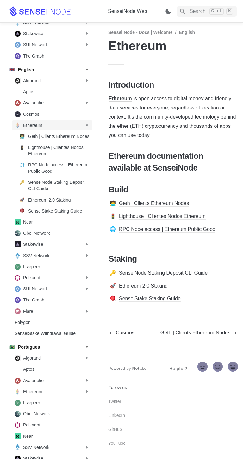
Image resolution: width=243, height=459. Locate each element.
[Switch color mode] (168, 11)
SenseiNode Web (127, 11)
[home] (53, 11)
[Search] (207, 11)
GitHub (115, 429)
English (187, 32)
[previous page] (121, 333)
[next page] (199, 333)
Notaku (139, 368)
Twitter (114, 401)
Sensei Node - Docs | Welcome (140, 32)
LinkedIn (116, 415)
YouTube (117, 443)
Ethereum (120, 98)
